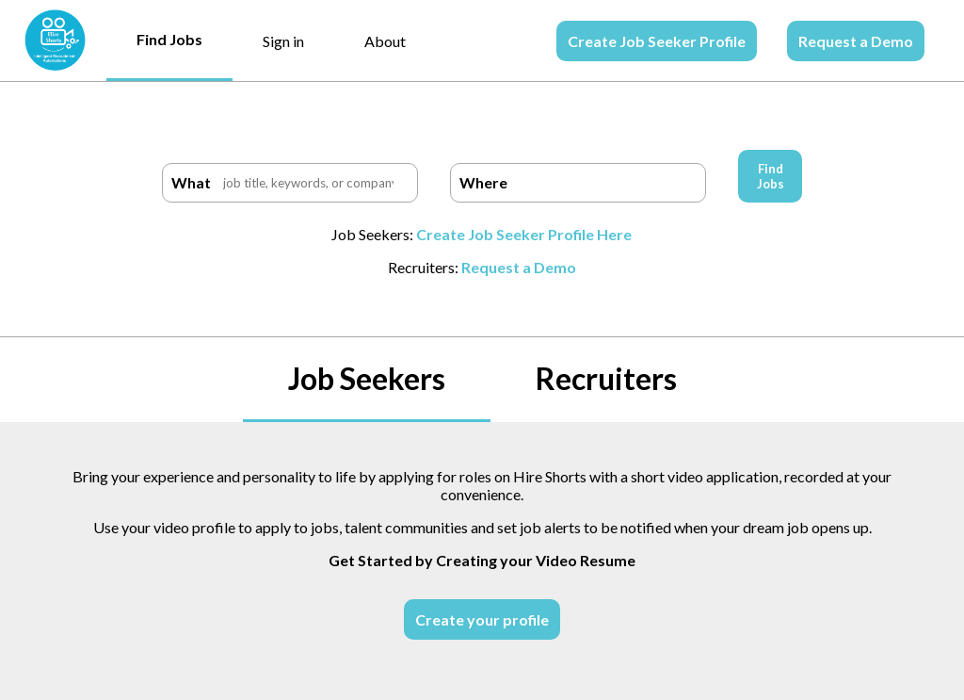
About (385, 41)
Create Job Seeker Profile (657, 41)
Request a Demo (855, 41)
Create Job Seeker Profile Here (524, 234)
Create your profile (482, 619)
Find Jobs (169, 39)
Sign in (283, 41)
